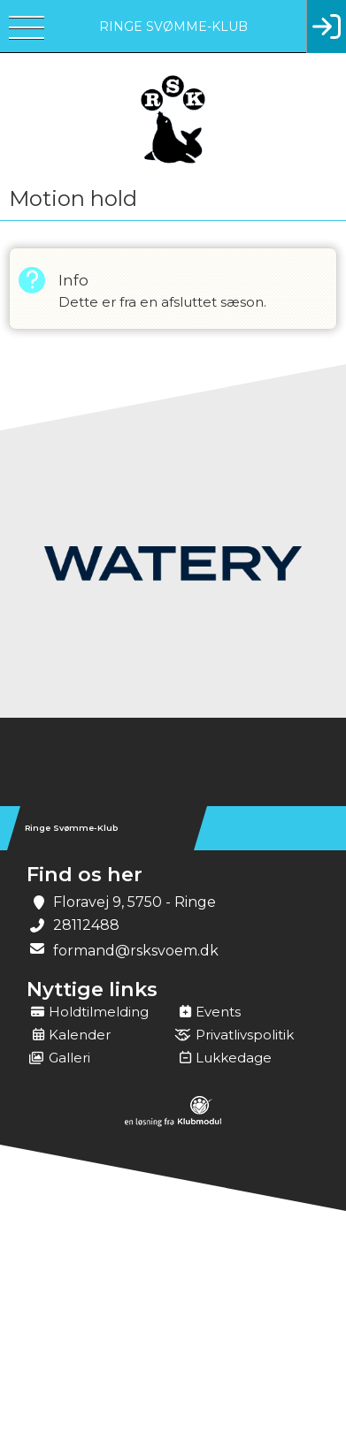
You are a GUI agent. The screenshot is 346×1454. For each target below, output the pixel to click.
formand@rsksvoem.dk (136, 950)
